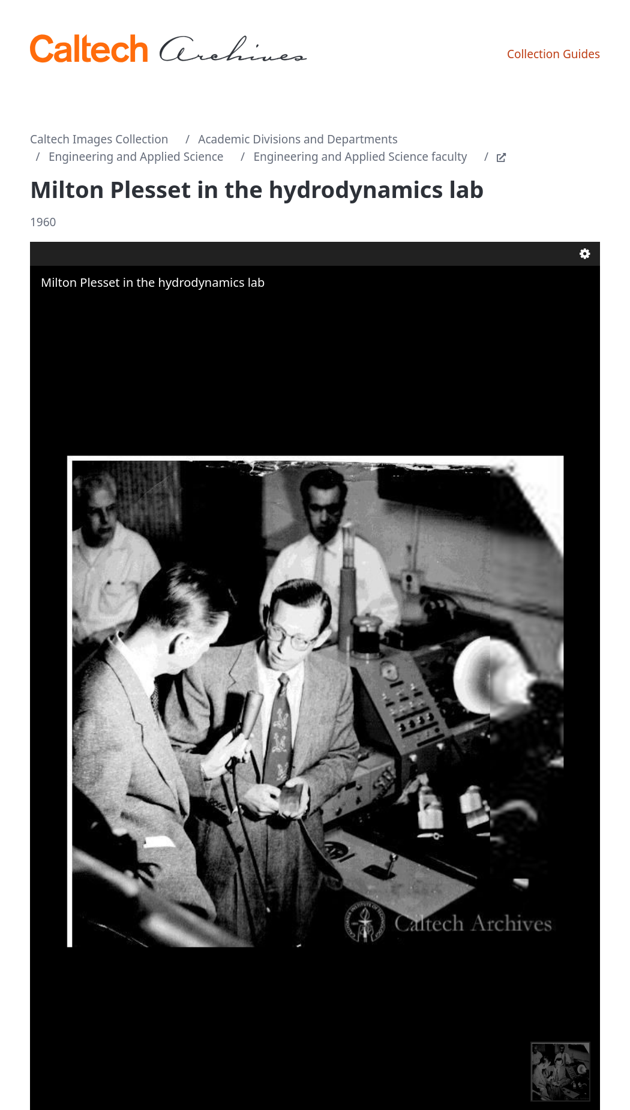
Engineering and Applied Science (136, 156)
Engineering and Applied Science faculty (360, 156)
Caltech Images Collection (99, 139)
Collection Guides (553, 54)
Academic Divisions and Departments (298, 139)
